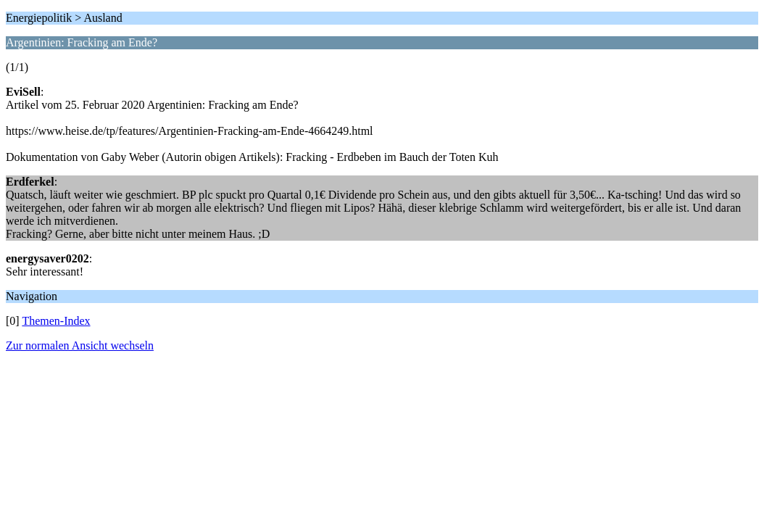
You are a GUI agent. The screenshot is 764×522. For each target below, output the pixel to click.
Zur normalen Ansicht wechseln (80, 345)
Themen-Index (56, 321)
